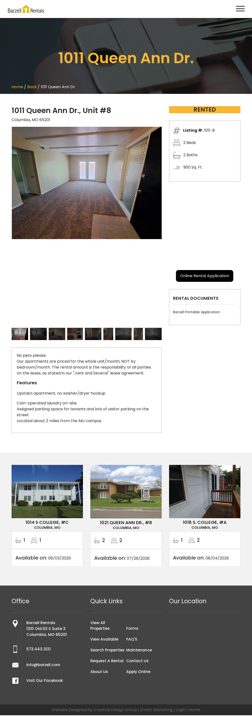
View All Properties (100, 626)
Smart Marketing (156, 710)
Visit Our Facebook (45, 681)
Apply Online (138, 672)
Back (32, 87)
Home (17, 87)
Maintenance (139, 651)
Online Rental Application (204, 276)
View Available (104, 640)
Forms (132, 629)
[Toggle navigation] (240, 9)
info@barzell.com (43, 665)
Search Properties (100, 654)
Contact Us (137, 662)
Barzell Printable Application (196, 312)
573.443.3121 (38, 650)
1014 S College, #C (47, 522)
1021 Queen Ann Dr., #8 (126, 522)
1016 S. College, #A (205, 522)
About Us (99, 678)
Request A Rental (107, 668)
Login (181, 710)
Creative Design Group (115, 710)
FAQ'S (132, 640)
